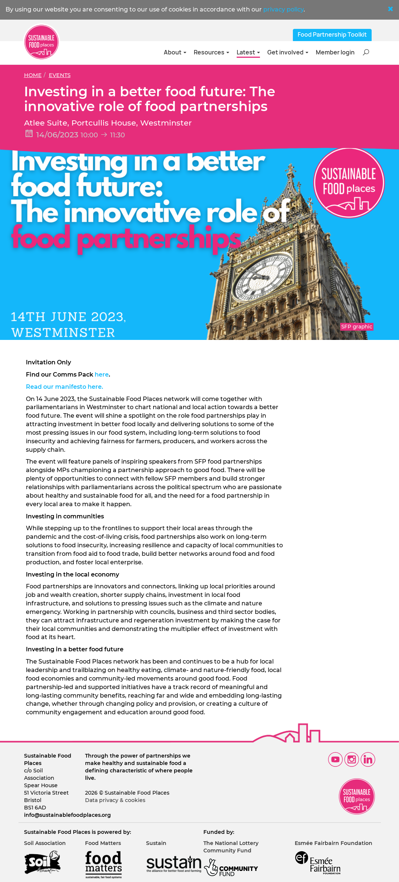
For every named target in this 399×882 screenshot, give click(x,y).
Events (60, 75)
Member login (335, 52)
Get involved (287, 52)
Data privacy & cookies (115, 800)
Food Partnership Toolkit (332, 35)
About (175, 52)
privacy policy (283, 9)
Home (33, 75)
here (102, 374)
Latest (248, 52)
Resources (211, 52)
